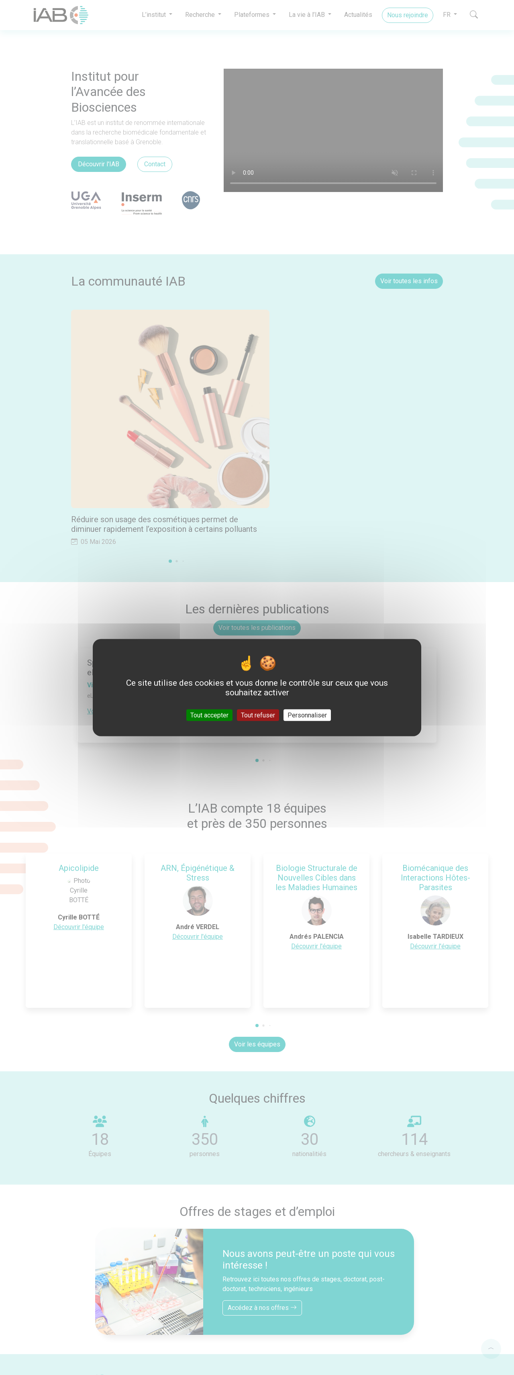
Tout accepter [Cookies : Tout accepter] (209, 715)
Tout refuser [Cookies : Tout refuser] (258, 715)
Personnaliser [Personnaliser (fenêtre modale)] (307, 715)
